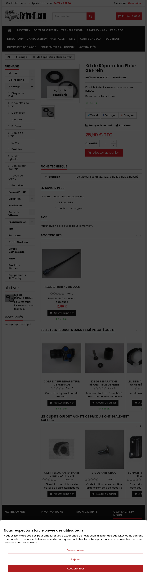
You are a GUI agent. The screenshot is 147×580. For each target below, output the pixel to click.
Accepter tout (75, 568)
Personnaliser (75, 550)
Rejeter (75, 559)
